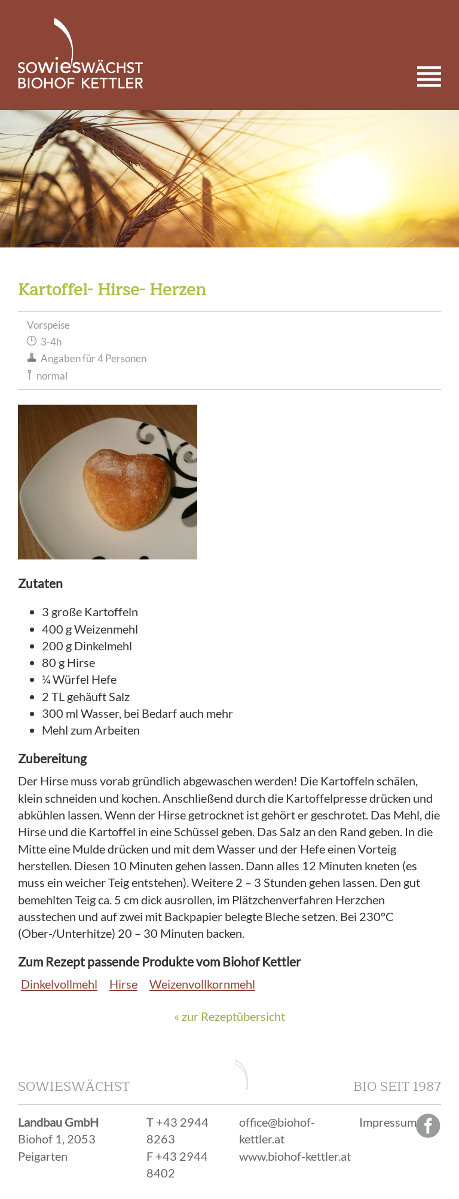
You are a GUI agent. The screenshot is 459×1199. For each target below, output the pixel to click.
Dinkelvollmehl (59, 984)
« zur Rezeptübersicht (229, 1016)
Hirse (123, 984)
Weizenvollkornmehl (202, 984)
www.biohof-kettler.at (295, 1156)
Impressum (388, 1122)
